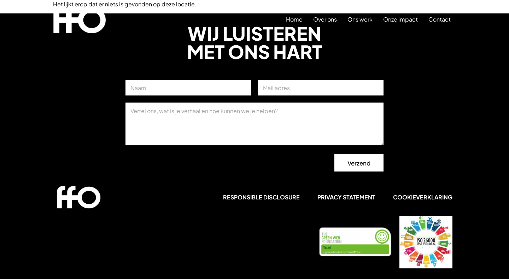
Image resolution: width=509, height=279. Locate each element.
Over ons (325, 19)
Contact (439, 19)
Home (294, 19)
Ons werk (360, 19)
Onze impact (400, 19)
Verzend (358, 163)
